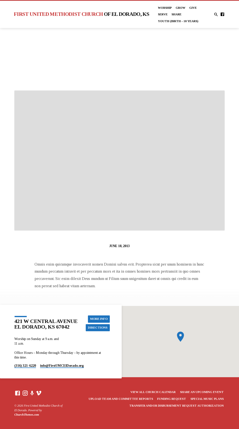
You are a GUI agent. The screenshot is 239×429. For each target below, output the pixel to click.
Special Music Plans (207, 399)
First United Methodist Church (81, 14)
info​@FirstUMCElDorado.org (62, 365)
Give (193, 7)
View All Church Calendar (153, 392)
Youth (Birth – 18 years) (178, 21)
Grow (180, 7)
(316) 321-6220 (25, 365)
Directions (98, 327)
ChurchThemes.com (26, 414)
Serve (163, 14)
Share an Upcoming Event (202, 392)
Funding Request (171, 399)
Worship (165, 7)
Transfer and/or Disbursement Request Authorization (176, 405)
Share (176, 14)
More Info (99, 319)
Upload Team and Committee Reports (121, 399)
